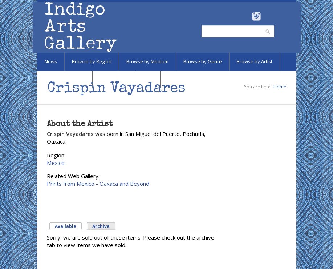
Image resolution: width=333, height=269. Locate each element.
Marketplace (113, 79)
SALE (147, 79)
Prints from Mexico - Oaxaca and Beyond (98, 183)
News (51, 61)
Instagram (256, 16)
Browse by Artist (254, 61)
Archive (101, 226)
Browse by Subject (64, 79)
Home (279, 87)
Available (65, 226)
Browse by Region (91, 61)
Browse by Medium (147, 61)
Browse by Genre (202, 61)
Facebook (246, 16)
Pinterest (267, 16)
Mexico (56, 162)
